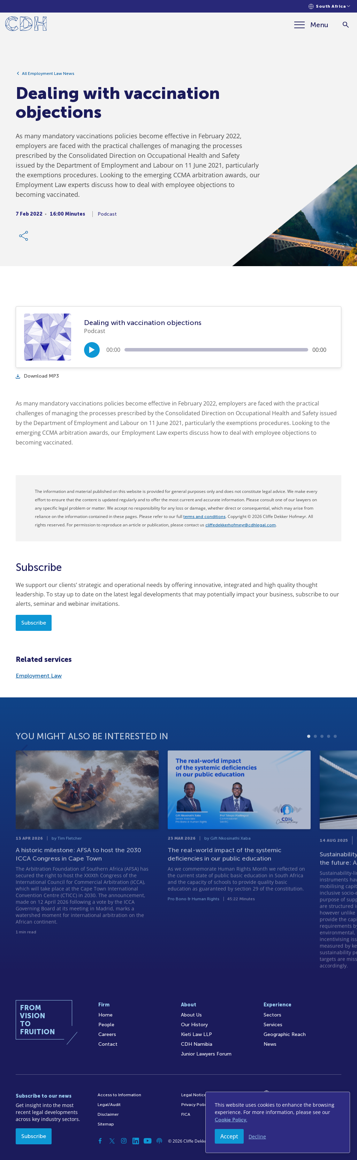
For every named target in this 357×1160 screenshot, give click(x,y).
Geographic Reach (285, 1034)
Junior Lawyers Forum (206, 1054)
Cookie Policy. (231, 1120)
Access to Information (119, 1094)
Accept (229, 1136)
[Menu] (311, 25)
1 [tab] (308, 757)
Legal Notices (194, 1094)
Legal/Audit (109, 1104)
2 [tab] (315, 757)
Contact (107, 1044)
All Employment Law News (48, 75)
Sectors (272, 1015)
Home (105, 1015)
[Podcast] (159, 1140)
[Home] (26, 24)
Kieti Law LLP (196, 1034)
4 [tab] (328, 757)
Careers (107, 1034)
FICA (185, 1114)
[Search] (346, 25)
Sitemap (106, 1124)
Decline (257, 1136)
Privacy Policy (195, 1104)
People (106, 1025)
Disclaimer (108, 1114)
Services (273, 1025)
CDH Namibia (196, 1044)
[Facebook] (100, 1140)
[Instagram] (123, 1140)
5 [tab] (335, 757)
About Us (191, 1015)
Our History (194, 1025)
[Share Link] (24, 238)
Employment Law (39, 675)
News (270, 1044)
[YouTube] (147, 1140)
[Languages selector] (329, 6)
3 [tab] (322, 757)
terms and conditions (204, 516)
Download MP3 (37, 376)
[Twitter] (111, 1140)
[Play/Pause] (92, 350)
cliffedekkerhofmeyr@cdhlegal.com (240, 525)
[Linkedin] (135, 1140)
